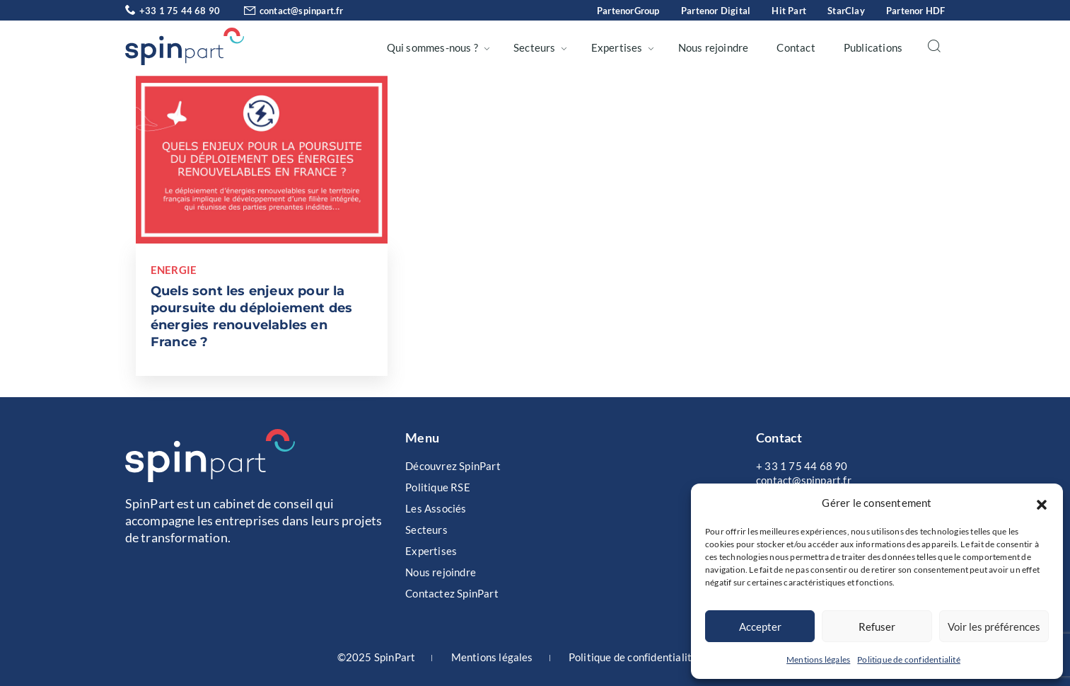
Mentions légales (818, 659)
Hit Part (789, 10)
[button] (1042, 503)
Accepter (760, 626)
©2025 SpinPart (376, 657)
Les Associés (435, 508)
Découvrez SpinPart (453, 465)
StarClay (846, 10)
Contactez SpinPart (452, 593)
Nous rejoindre (713, 47)
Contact (796, 47)
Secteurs (534, 47)
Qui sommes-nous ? (432, 47)
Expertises (617, 47)
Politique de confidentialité (908, 659)
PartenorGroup (628, 10)
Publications (873, 47)
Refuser (877, 626)
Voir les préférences (994, 626)
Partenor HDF (915, 10)
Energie (174, 269)
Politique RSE (437, 487)
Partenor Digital (715, 10)
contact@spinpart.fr (282, 10)
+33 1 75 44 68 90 (173, 10)
